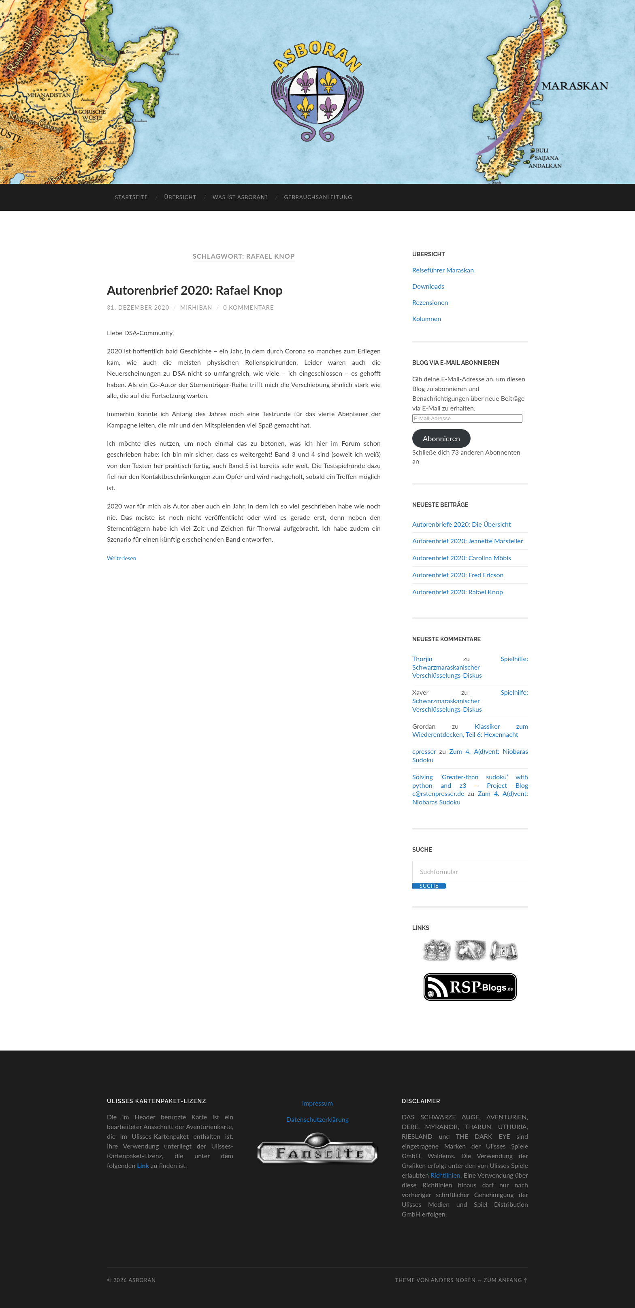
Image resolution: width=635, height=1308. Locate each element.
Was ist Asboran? (240, 197)
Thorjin (422, 658)
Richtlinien (445, 1175)
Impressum (317, 1103)
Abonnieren (441, 438)
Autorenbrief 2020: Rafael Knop (195, 290)
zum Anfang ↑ (506, 1280)
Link (143, 1165)
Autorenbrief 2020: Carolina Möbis (461, 557)
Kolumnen (426, 318)
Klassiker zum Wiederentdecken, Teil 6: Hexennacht (470, 730)
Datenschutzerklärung (317, 1119)
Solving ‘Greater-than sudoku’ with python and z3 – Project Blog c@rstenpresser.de (470, 785)
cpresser (424, 751)
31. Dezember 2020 (138, 307)
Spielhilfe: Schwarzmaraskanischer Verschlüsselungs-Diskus (470, 667)
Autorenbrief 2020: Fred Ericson (457, 574)
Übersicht (180, 197)
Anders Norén (453, 1280)
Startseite (131, 197)
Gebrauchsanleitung (318, 197)
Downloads (428, 286)
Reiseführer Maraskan (443, 270)
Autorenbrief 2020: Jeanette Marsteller (467, 540)
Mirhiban (196, 307)
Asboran (142, 1280)
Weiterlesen (121, 558)
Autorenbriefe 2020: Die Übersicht (461, 524)
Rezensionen (430, 302)
